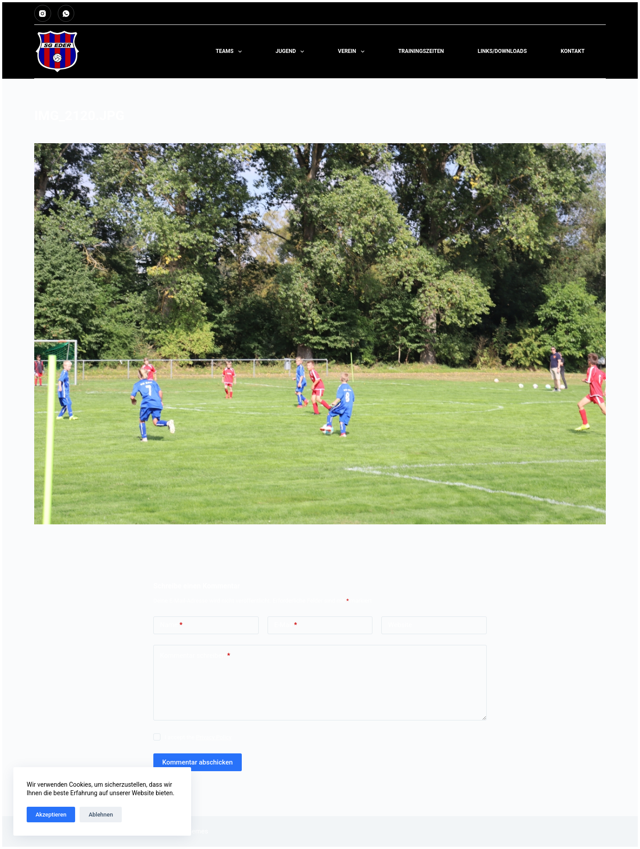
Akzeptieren (51, 814)
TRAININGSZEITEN (421, 51)
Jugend (292, 51)
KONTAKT (572, 51)
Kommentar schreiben (195, 655)
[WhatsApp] (66, 13)
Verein (353, 51)
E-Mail (285, 625)
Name (171, 625)
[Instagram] (42, 13)
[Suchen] (602, 51)
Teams (230, 51)
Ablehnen (100, 814)
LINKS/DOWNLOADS (502, 51)
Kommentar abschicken (197, 762)
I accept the (198, 737)
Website (400, 625)
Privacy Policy (214, 737)
